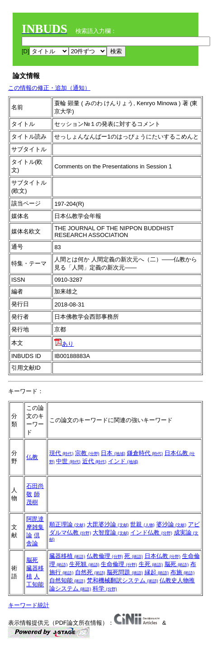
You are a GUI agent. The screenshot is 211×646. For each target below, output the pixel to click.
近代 (94, 461)
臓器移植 (67, 556)
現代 (61, 453)
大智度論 (111, 532)
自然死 (90, 572)
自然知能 (67, 580)
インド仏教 (151, 532)
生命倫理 (119, 564)
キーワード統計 (28, 605)
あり (64, 343)
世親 (142, 524)
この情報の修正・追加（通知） (49, 87)
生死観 (84, 564)
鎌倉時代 (145, 453)
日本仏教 (163, 556)
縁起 (157, 572)
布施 (182, 572)
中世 (68, 461)
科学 (105, 588)
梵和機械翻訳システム (122, 580)
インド (123, 461)
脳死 (32, 560)
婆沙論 (171, 524)
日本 (113, 453)
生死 (151, 564)
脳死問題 (125, 572)
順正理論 (67, 524)
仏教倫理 (105, 556)
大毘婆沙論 (108, 524)
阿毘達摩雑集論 (35, 527)
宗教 (87, 453)
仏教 (32, 457)
